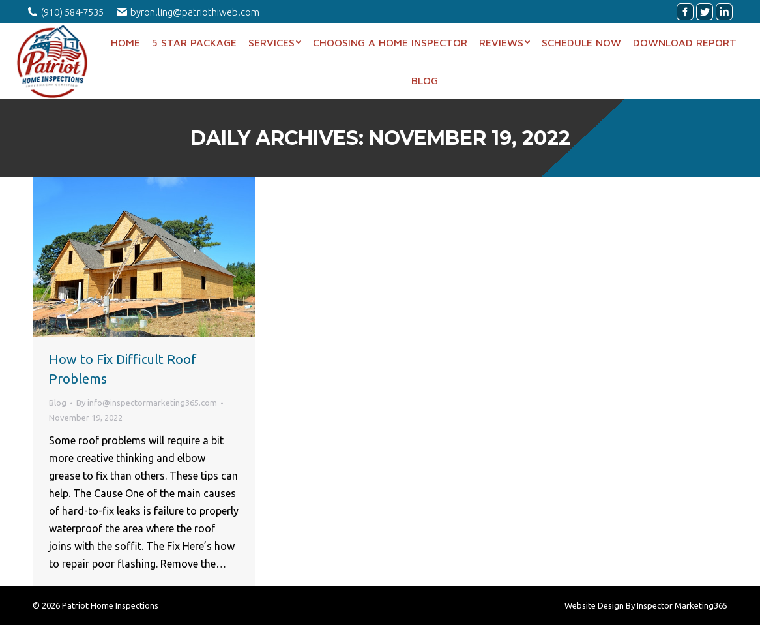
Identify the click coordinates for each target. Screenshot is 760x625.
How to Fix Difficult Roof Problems (123, 369)
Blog (57, 402)
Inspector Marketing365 (682, 605)
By (146, 402)
